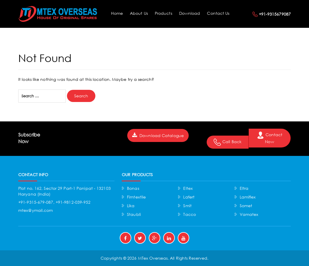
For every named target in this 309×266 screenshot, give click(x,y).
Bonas (133, 188)
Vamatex (249, 214)
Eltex (188, 188)
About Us (139, 13)
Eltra (244, 188)
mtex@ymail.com (35, 210)
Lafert (189, 197)
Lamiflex (248, 197)
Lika (130, 205)
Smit (187, 205)
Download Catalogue (158, 135)
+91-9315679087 (275, 14)
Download (189, 13)
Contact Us (218, 13)
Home (117, 13)
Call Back (227, 142)
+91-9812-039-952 (73, 202)
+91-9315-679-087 (35, 202)
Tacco (189, 214)
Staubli (134, 214)
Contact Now (270, 138)
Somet (246, 205)
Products (163, 13)
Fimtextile (136, 197)
